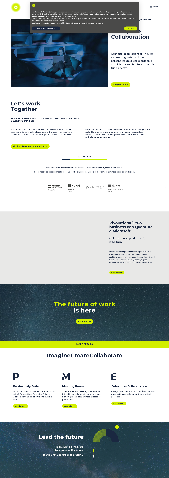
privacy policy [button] (113, 12)
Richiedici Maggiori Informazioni (30, 146)
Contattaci (84, 321)
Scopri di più (120, 85)
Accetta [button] (131, 28)
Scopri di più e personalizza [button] (46, 28)
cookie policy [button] (71, 16)
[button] (3, 188)
